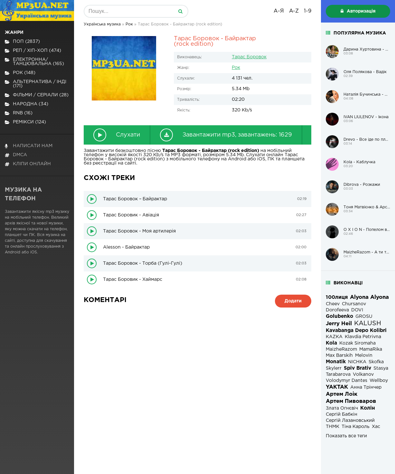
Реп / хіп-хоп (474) (33, 51)
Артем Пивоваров (351, 401)
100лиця (337, 297)
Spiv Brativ (357, 368)
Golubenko (339, 316)
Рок (236, 68)
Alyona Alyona (369, 297)
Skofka (376, 362)
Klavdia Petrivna (363, 337)
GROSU (363, 316)
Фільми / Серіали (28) (37, 95)
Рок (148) (20, 73)
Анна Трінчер (365, 387)
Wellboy (379, 381)
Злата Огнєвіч (342, 408)
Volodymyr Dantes (346, 381)
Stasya (380, 368)
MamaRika (370, 349)
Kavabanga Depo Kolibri (356, 330)
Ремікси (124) (25, 122)
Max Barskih (339, 355)
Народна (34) (26, 104)
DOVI (357, 310)
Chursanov (354, 304)
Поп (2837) (22, 42)
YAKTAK (337, 387)
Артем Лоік (341, 394)
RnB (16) (19, 113)
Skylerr (334, 368)
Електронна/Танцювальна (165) (34, 62)
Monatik (336, 362)
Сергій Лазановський (350, 420)
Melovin (363, 355)
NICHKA (357, 362)
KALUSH (367, 323)
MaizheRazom (341, 349)
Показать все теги (346, 436)
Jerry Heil (339, 323)
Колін (367, 408)
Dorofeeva (337, 310)
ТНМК (332, 427)
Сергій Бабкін (341, 414)
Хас (376, 427)
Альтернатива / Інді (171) (35, 84)
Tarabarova (338, 374)
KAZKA (334, 337)
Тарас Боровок (249, 57)
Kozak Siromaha (357, 343)
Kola (331, 343)
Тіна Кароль (356, 427)
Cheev (333, 304)
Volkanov (363, 374)
